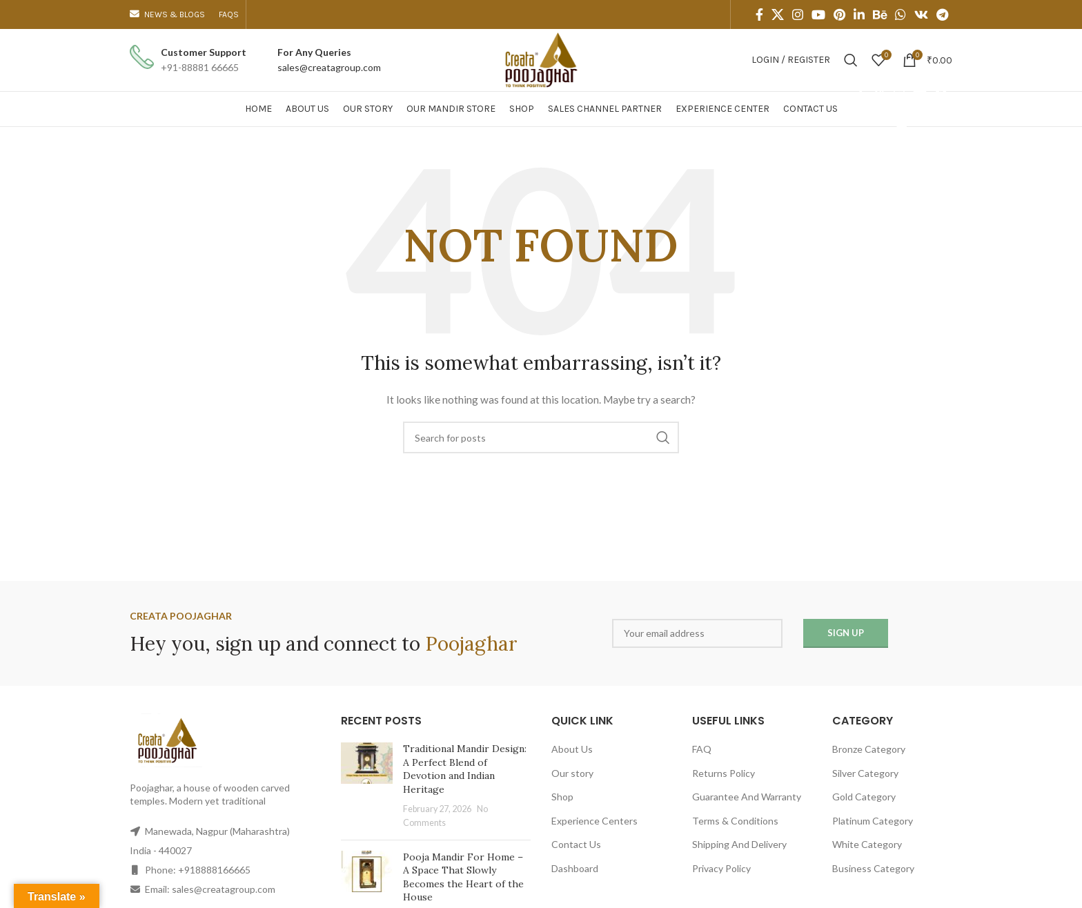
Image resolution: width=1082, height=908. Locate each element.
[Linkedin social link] (859, 14)
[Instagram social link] (797, 14)
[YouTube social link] (818, 14)
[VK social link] (921, 14)
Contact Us (576, 844)
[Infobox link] (188, 60)
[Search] (851, 60)
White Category (867, 844)
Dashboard (574, 868)
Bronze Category (868, 749)
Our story (572, 773)
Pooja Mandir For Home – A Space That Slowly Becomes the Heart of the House (463, 877)
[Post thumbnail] (367, 785)
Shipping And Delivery (739, 844)
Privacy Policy (721, 868)
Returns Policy (723, 773)
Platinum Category (872, 821)
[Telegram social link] (942, 14)
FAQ (701, 749)
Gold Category (864, 796)
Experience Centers (594, 821)
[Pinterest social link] (839, 14)
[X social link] (777, 14)
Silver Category (865, 773)
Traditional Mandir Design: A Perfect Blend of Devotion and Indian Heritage (465, 769)
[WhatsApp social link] (900, 14)
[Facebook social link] (759, 14)
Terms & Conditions (735, 821)
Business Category (873, 868)
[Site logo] (540, 59)
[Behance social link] (880, 14)
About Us (572, 749)
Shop (562, 796)
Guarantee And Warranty (746, 796)
